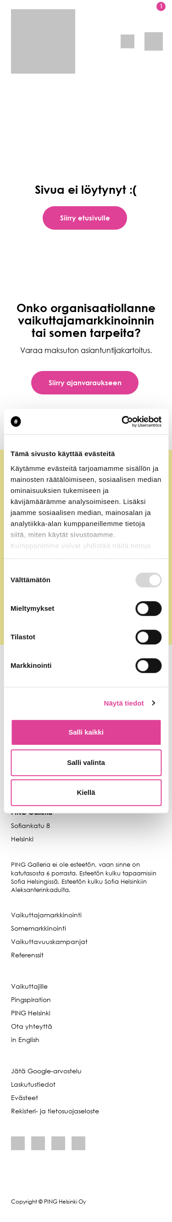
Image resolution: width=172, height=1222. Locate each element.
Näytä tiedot (124, 703)
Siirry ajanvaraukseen (85, 382)
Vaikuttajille (29, 986)
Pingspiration (31, 999)
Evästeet (24, 1097)
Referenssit (27, 955)
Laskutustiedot (33, 1084)
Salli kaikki (86, 732)
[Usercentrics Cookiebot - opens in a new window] (122, 422)
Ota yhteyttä (31, 1026)
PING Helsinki (30, 1013)
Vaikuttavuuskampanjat (49, 941)
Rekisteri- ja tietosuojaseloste (55, 1111)
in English (25, 1039)
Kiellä (86, 792)
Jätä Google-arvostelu (46, 1071)
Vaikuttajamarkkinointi (46, 915)
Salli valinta (86, 762)
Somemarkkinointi (38, 928)
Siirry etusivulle (85, 218)
